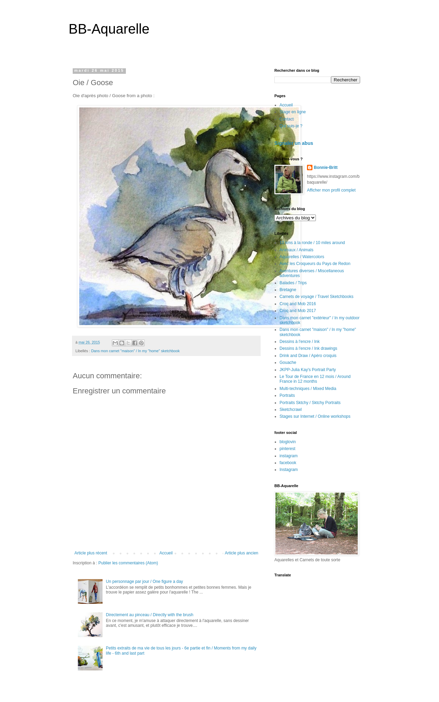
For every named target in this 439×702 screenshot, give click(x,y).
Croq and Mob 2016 (298, 303)
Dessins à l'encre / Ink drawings (308, 348)
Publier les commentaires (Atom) (128, 563)
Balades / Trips (293, 282)
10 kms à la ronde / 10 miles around (312, 242)
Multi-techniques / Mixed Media (308, 388)
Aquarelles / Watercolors (302, 256)
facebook (288, 462)
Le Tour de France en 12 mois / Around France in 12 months (315, 379)
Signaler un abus (293, 143)
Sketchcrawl (291, 409)
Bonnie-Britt (325, 167)
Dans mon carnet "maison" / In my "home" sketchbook (135, 351)
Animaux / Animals (296, 250)
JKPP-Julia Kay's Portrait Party (308, 369)
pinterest (287, 448)
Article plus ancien (241, 553)
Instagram (289, 469)
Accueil (166, 553)
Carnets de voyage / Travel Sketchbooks (316, 296)
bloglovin (288, 441)
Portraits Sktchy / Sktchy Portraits (310, 402)
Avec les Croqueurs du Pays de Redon (315, 263)
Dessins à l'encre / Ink (300, 341)
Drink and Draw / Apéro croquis (308, 355)
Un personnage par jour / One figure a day (144, 581)
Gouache (288, 362)
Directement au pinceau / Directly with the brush (149, 614)
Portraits (287, 395)
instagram (289, 455)
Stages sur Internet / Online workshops (315, 416)
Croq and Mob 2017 (298, 310)
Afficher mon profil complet (331, 190)
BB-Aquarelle (109, 28)
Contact (287, 119)
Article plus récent (90, 553)
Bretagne (288, 289)
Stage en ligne (293, 112)
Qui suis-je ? (291, 126)
